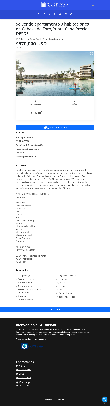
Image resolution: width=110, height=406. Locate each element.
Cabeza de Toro (27, 39)
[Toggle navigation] (93, 5)
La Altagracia (56, 39)
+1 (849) (19, 386)
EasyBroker (60, 399)
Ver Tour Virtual (55, 128)
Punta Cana (42, 39)
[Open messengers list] (104, 399)
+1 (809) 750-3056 (23, 377)
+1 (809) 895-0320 (23, 369)
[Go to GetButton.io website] (104, 403)
